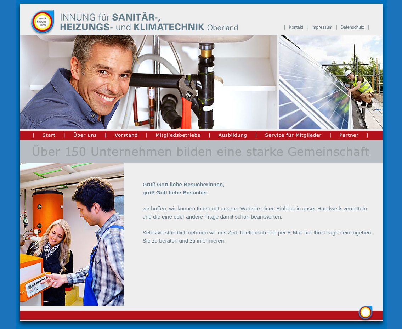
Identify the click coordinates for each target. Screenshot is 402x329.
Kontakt (296, 27)
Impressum (321, 27)
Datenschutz (352, 27)
